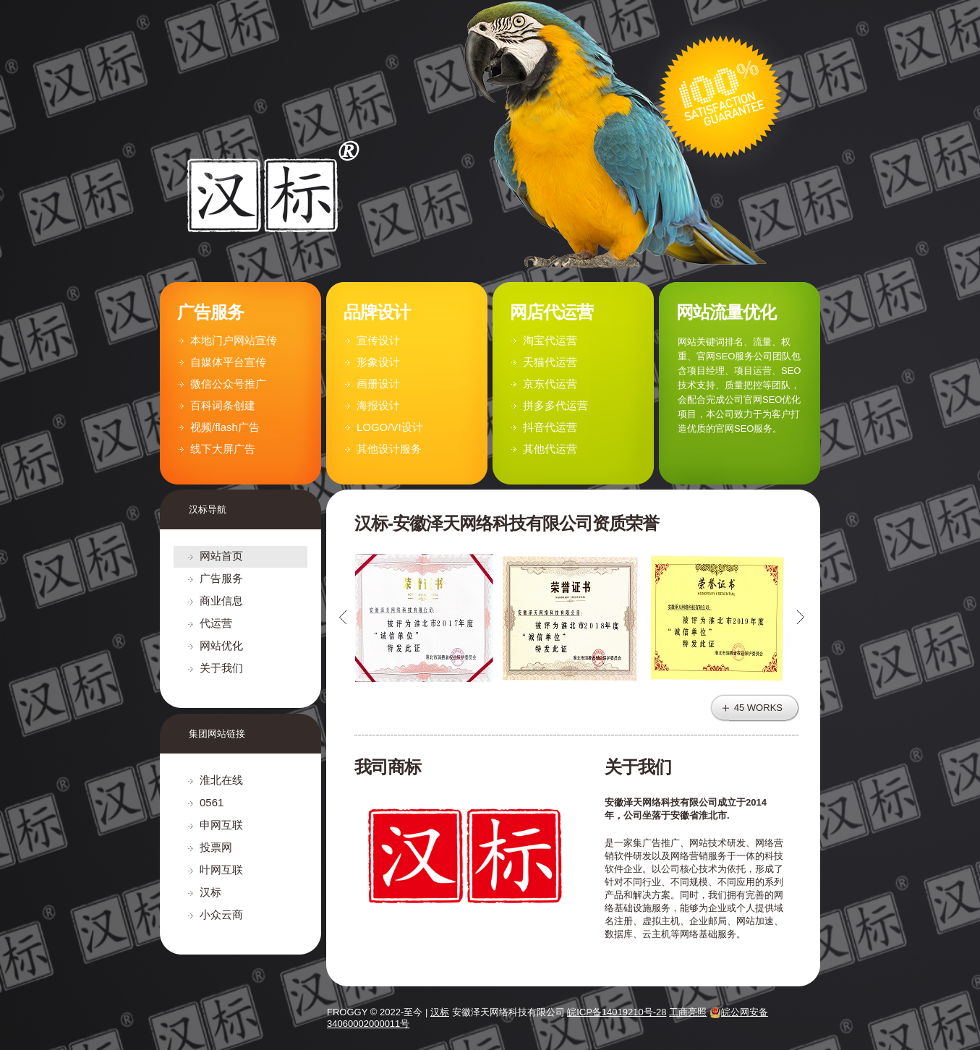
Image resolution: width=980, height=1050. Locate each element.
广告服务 (221, 578)
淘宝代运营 (550, 340)
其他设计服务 (389, 449)
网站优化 (221, 645)
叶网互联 (221, 869)
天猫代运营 (550, 362)
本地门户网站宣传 (233, 340)
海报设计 (378, 405)
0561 (211, 802)
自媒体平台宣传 (228, 362)
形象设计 (378, 362)
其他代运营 (550, 449)
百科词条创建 (222, 405)
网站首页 (221, 556)
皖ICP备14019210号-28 (616, 1012)
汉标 (210, 892)
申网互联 (221, 825)
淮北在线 (221, 780)
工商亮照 (688, 1012)
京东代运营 (550, 383)
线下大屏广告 (222, 449)
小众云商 (221, 914)
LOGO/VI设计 (390, 427)
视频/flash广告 (225, 427)
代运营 (216, 623)
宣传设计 (378, 340)
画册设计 (378, 383)
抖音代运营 (550, 427)
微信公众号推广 (228, 383)
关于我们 (221, 668)
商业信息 (221, 600)
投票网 (216, 847)
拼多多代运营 (555, 405)
